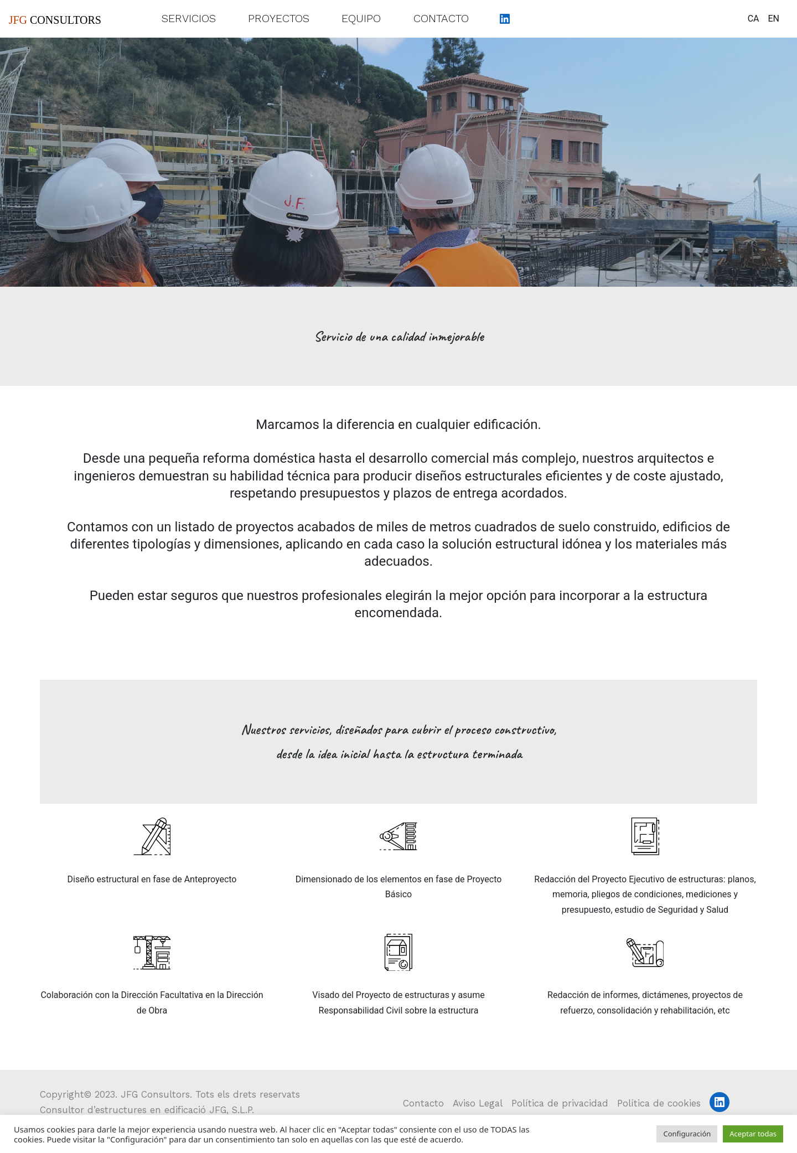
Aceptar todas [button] (753, 1134)
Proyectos (278, 18)
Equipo (361, 18)
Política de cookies (659, 1103)
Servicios (189, 18)
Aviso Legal (478, 1103)
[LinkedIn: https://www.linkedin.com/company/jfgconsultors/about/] (505, 18)
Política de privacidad (559, 1103)
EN (773, 18)
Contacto (441, 18)
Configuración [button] (687, 1134)
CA (753, 18)
